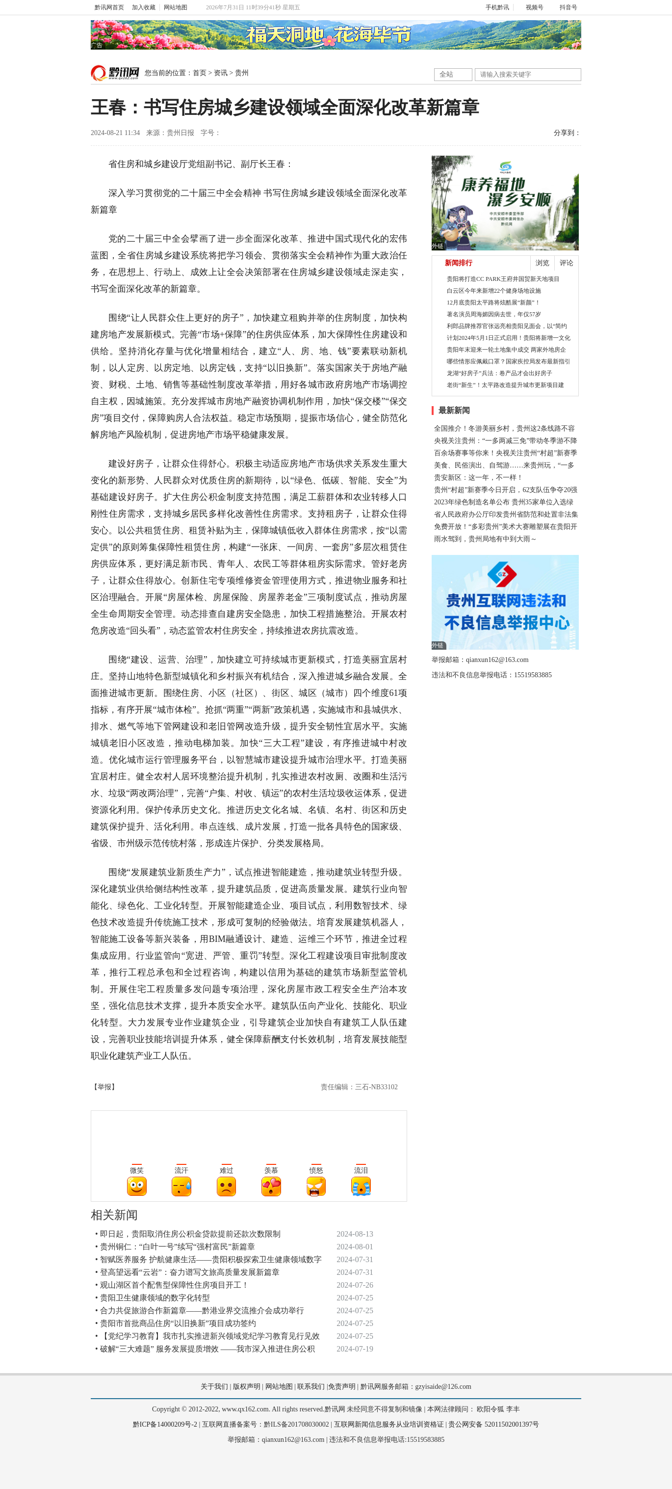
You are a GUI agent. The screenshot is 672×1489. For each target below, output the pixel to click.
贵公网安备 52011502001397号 (493, 1424)
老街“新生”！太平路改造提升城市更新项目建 (505, 385)
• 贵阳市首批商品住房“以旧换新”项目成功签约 (175, 1323)
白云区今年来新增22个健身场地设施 (494, 290)
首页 (200, 73)
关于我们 (214, 1386)
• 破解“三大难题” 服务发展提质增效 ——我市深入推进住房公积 (205, 1349)
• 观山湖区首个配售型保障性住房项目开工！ (172, 1285)
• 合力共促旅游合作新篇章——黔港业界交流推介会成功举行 (199, 1310)
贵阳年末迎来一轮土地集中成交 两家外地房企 (506, 349)
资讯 (221, 73)
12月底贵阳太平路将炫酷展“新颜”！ (494, 302)
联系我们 (311, 1386)
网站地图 (175, 7)
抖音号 (564, 7)
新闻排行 (458, 263)
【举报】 (104, 1087)
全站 (446, 74)
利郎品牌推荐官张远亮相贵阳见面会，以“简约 (507, 326)
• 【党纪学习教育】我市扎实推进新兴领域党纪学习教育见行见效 (207, 1336)
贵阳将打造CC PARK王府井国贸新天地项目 (503, 279)
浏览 (542, 263)
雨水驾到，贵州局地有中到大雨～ (485, 539)
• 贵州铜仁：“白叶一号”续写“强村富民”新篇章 (175, 1246)
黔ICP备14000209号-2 (165, 1424)
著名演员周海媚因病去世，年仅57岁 (494, 314)
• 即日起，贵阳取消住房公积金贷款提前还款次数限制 (188, 1234)
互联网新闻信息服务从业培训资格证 (389, 1424)
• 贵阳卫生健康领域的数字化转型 (152, 1298)
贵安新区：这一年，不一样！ (478, 477)
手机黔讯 (494, 7)
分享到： (567, 133)
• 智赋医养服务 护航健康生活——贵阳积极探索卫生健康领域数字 (208, 1259)
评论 (566, 263)
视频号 (530, 7)
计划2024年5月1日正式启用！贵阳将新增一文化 (508, 337)
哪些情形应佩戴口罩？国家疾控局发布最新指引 (508, 361)
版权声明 (246, 1386)
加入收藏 (143, 7)
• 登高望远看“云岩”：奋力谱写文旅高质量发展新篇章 (187, 1272)
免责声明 (342, 1386)
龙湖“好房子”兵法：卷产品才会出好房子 (499, 373)
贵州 (242, 73)
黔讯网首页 (109, 7)
